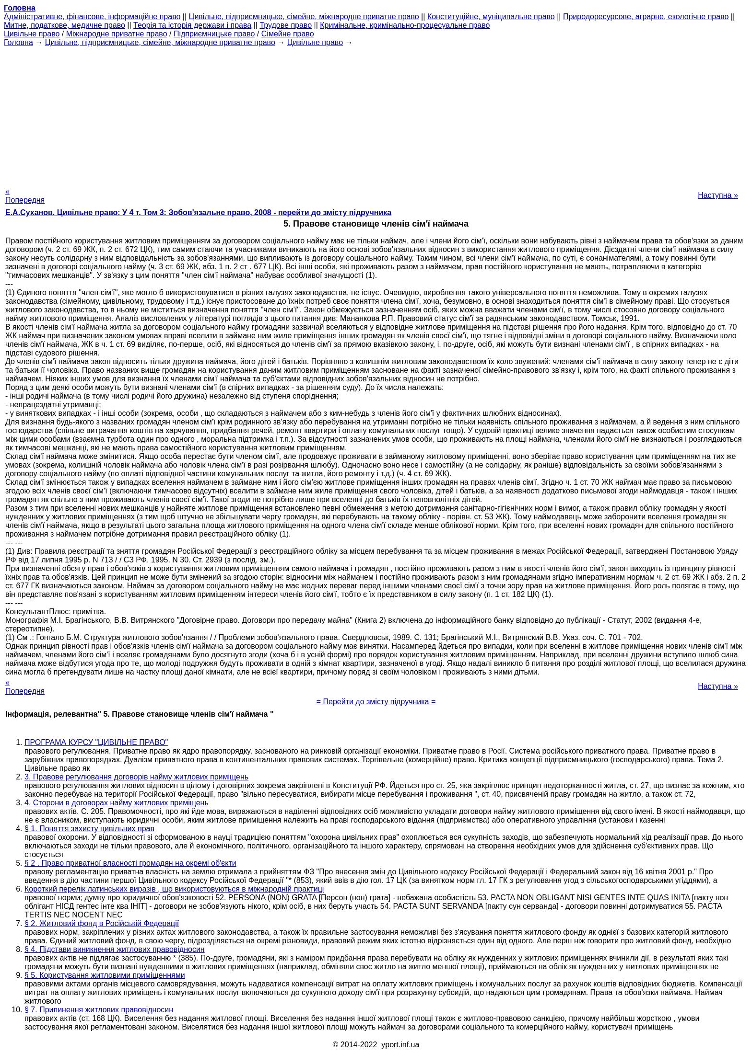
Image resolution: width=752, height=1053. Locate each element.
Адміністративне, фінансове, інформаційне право (92, 16)
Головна (18, 42)
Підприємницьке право (214, 34)
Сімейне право (287, 34)
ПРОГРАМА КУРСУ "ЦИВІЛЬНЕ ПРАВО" (96, 742)
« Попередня (25, 195)
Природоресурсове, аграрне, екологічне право (645, 16)
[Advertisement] (376, 114)
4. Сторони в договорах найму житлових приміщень (116, 803)
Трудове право (285, 25)
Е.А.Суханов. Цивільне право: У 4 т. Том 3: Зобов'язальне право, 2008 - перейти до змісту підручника (198, 212)
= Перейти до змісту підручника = (376, 702)
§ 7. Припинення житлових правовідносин (98, 1010)
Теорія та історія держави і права (192, 25)
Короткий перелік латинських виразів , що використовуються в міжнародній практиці (174, 889)
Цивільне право (31, 34)
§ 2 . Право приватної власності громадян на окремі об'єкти (130, 863)
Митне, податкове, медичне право (64, 25)
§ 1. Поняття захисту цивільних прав (89, 828)
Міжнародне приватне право (116, 34)
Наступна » (718, 195)
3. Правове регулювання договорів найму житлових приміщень (136, 777)
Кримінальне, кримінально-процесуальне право (405, 25)
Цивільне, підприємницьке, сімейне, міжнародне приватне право (304, 16)
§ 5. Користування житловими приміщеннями (104, 975)
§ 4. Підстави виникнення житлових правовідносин (114, 949)
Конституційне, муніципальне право (491, 16)
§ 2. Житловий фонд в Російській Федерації (101, 923)
